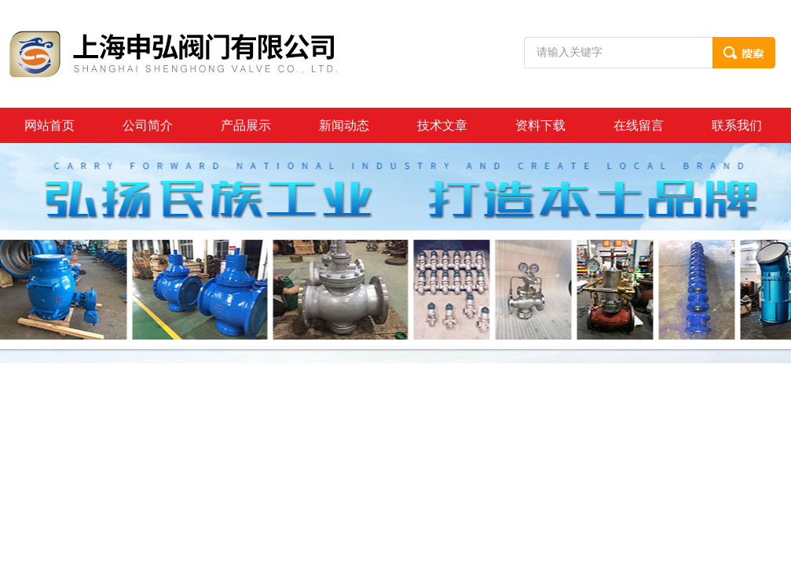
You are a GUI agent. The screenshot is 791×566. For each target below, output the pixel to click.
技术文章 (442, 125)
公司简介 (148, 125)
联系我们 (737, 125)
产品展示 (246, 125)
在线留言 (638, 125)
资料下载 (540, 125)
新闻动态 (344, 125)
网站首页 (49, 125)
